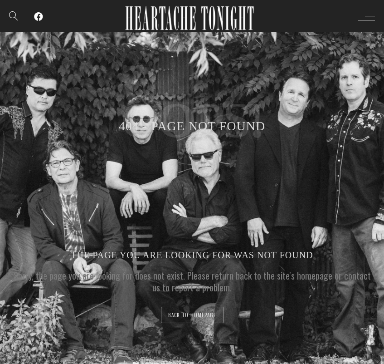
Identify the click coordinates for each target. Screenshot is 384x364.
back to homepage (192, 315)
